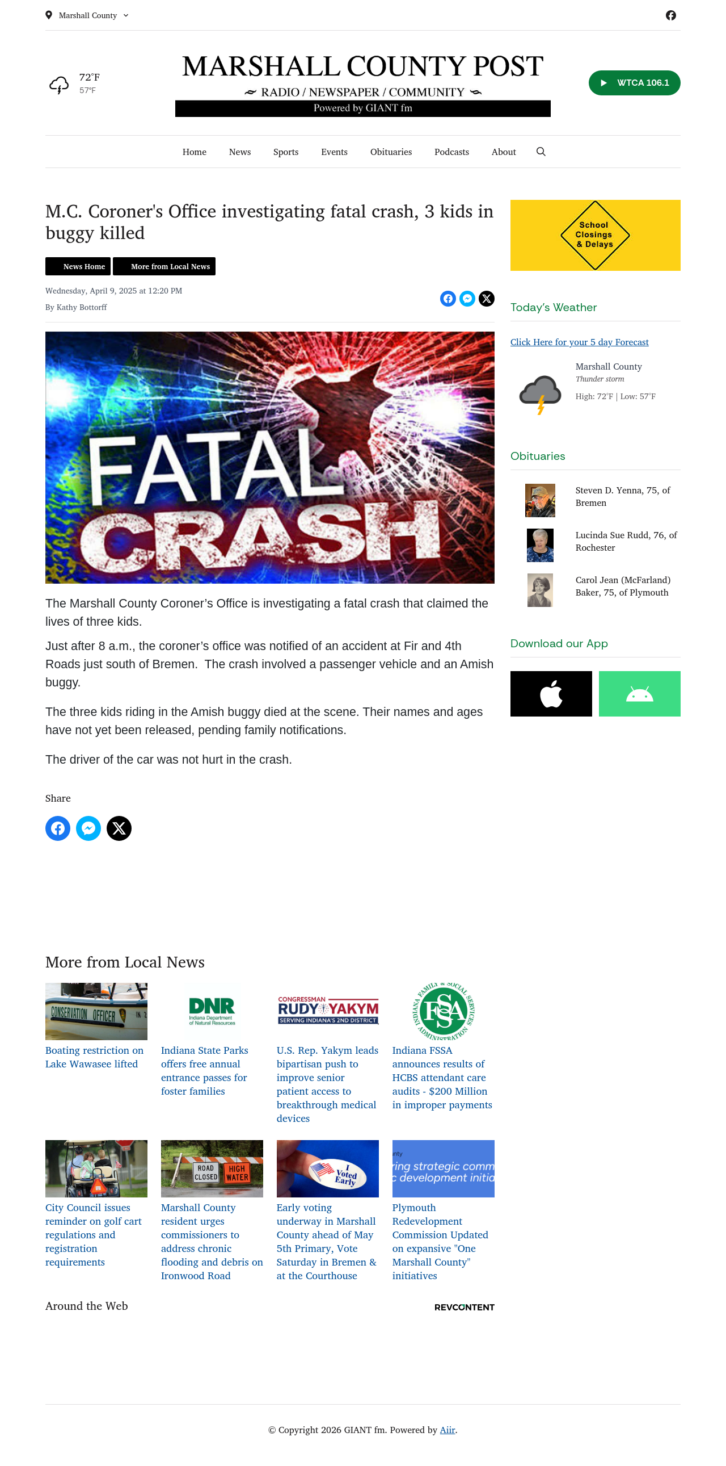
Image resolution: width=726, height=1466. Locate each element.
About (504, 151)
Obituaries (391, 151)
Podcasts (451, 151)
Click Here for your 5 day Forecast (579, 341)
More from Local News (170, 266)
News (240, 151)
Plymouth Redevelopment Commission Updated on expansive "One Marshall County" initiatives (443, 1212)
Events (334, 151)
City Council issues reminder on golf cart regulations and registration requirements (96, 1205)
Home (194, 151)
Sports (285, 151)
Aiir (447, 1429)
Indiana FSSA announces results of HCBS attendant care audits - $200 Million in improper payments (443, 1047)
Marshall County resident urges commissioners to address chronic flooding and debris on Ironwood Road (212, 1212)
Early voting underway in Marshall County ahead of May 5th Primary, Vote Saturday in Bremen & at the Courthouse (328, 1212)
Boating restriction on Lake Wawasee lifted (96, 1026)
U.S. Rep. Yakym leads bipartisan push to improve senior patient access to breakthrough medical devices (328, 1054)
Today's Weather (553, 307)
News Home (84, 266)
